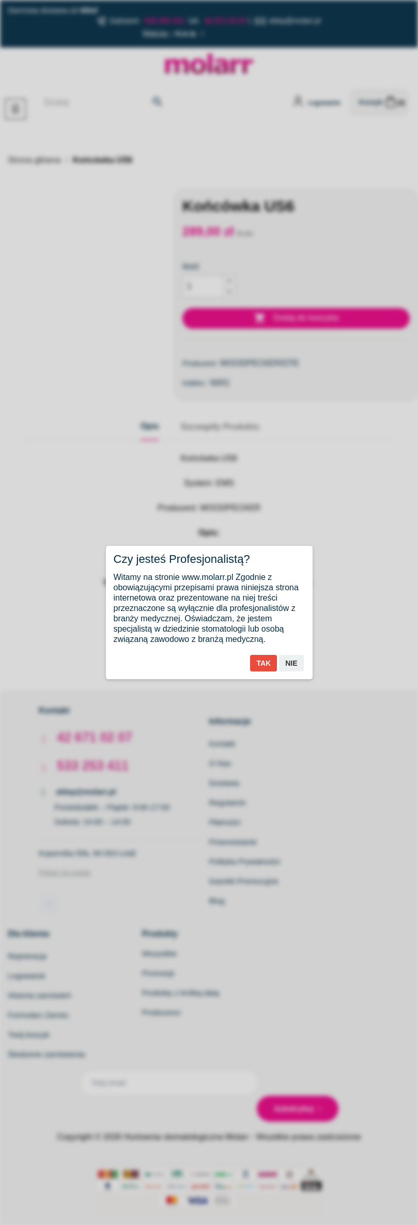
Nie (291, 663)
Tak (263, 663)
